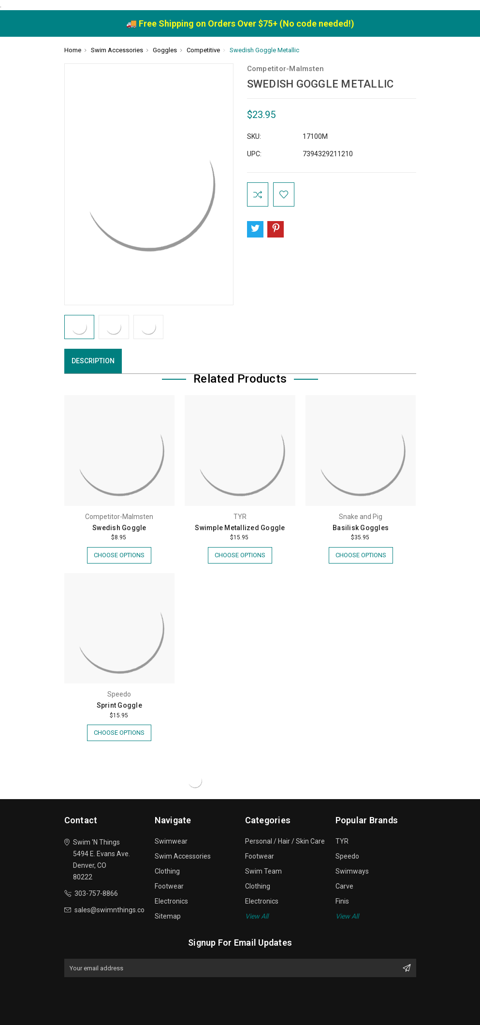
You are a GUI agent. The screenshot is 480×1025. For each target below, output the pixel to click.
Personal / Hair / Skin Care (285, 841)
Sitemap (168, 916)
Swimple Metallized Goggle (240, 528)
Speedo (347, 856)
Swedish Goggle (119, 528)
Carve (344, 886)
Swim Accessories (183, 856)
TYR (342, 841)
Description (93, 361)
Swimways (352, 871)
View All (256, 916)
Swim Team (263, 871)
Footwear (169, 886)
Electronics (171, 901)
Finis (342, 901)
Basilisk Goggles (361, 528)
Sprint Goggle (119, 705)
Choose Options (119, 555)
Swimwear (171, 841)
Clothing (167, 871)
